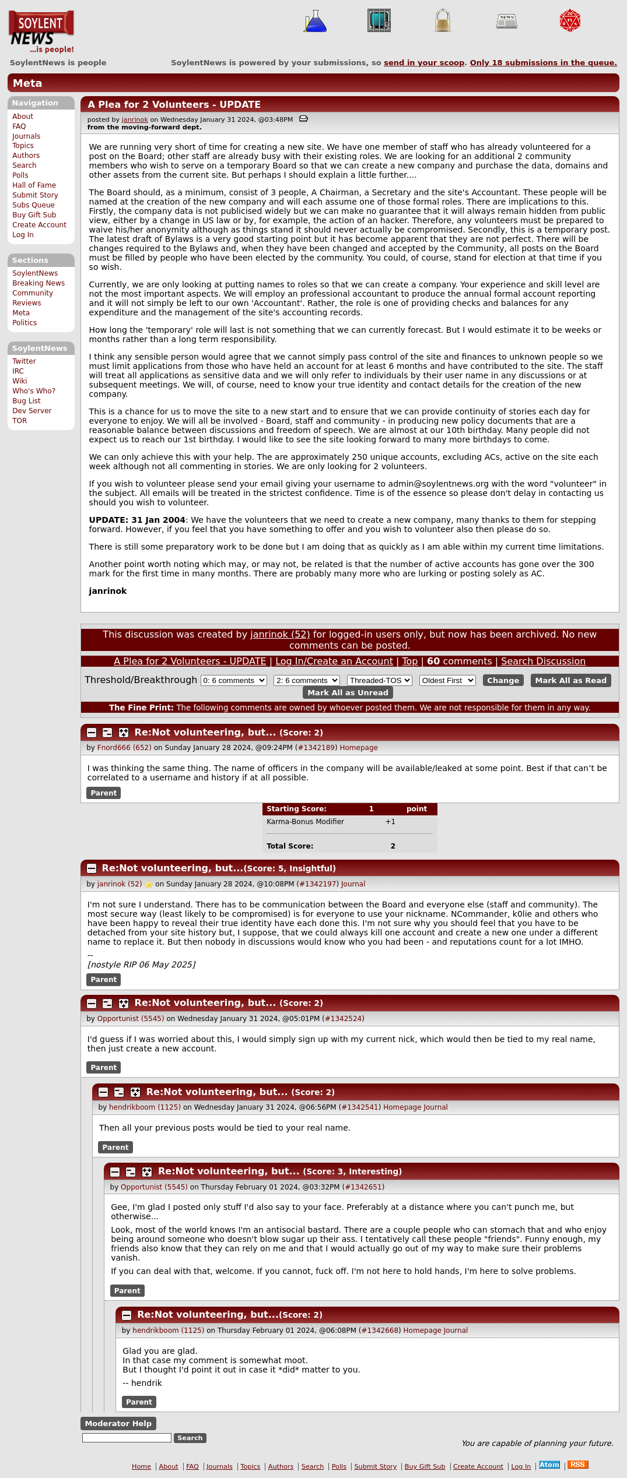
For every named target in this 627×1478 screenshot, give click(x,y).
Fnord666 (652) (124, 748)
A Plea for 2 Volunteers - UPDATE (174, 104)
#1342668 (380, 1330)
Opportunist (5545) (130, 1019)
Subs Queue (33, 205)
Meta (28, 83)
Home (141, 1466)
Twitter (24, 361)
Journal (353, 884)
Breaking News (38, 283)
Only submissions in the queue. (544, 62)
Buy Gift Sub (34, 215)
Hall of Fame (34, 185)
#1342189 (316, 748)
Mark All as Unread (347, 692)
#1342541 (360, 1107)
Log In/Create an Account (334, 661)
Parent (103, 793)
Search (24, 165)
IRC (18, 371)
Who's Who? (33, 391)
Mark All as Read (571, 680)
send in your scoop (424, 62)
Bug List (26, 401)
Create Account (39, 225)
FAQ (19, 126)
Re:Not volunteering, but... (205, 732)
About (22, 116)
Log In (23, 235)
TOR (19, 421)
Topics (23, 146)
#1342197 (318, 884)
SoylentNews (41, 32)
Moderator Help (118, 1423)
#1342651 (363, 1187)
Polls (20, 175)
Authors (26, 156)
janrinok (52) (280, 634)
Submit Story (35, 195)
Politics (24, 323)
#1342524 (343, 1019)
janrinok (135, 120)
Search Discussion (543, 661)
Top (410, 661)
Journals (26, 136)
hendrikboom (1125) (145, 1107)
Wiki (19, 381)
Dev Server (31, 411)
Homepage (358, 748)
